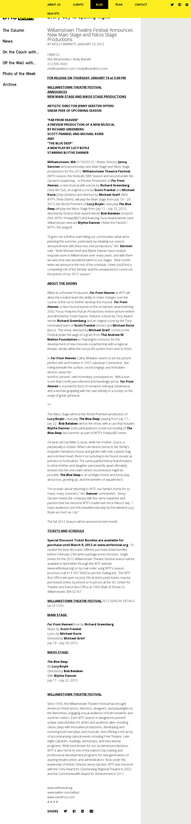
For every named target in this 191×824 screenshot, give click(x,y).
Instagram (187, 4)
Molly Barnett (64, 44)
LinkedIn (82, 811)
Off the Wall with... (19, 62)
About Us (53, 4)
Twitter (172, 4)
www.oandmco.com (61, 797)
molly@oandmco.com (93, 68)
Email (91, 811)
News (8, 41)
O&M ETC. (53, 13)
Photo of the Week (19, 73)
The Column (13, 30)
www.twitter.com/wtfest (63, 792)
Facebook (179, 4)
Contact (141, 4)
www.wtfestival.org (112, 545)
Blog (99, 4)
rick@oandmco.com (61, 68)
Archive (9, 84)
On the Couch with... (21, 51)
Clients (78, 4)
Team (118, 4)
